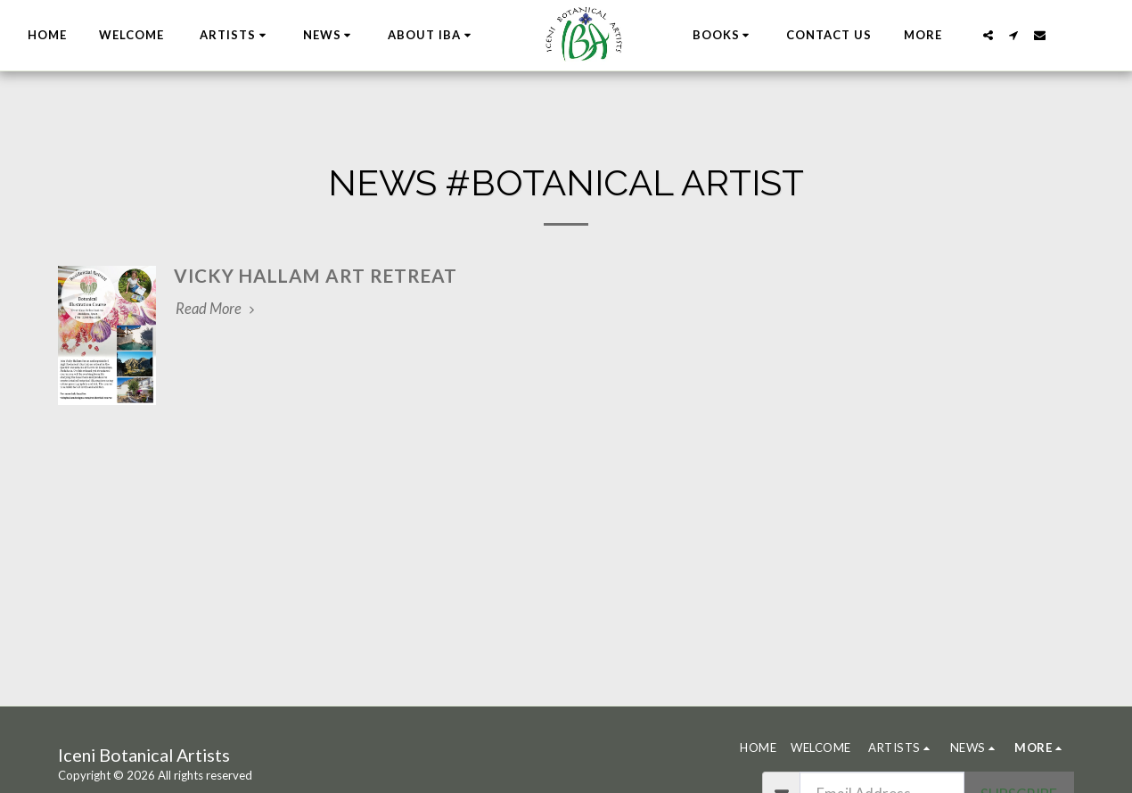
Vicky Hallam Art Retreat (315, 275)
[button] (334, 35)
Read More (217, 309)
